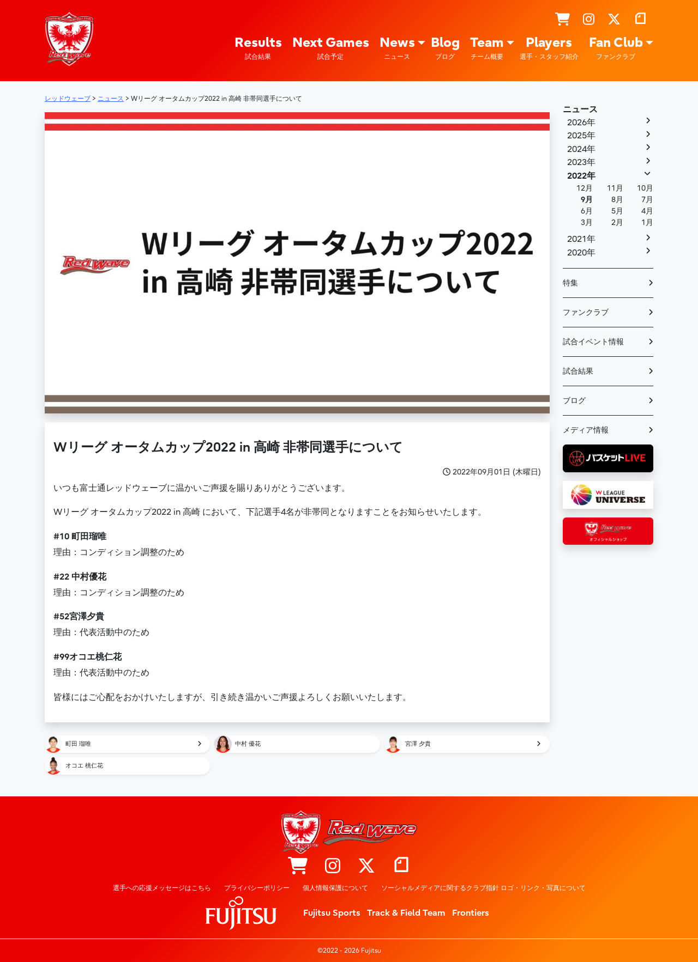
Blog (445, 48)
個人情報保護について (335, 888)
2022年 (581, 176)
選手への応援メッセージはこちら (162, 888)
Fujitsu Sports (331, 913)
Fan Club (616, 48)
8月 (617, 199)
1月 (647, 222)
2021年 (581, 239)
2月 (617, 222)
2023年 (581, 162)
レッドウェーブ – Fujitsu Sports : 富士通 (69, 38)
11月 (615, 188)
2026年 (581, 122)
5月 (617, 211)
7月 (647, 199)
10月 (645, 188)
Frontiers (470, 913)
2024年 (581, 149)
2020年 (581, 253)
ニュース (580, 109)
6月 (587, 211)
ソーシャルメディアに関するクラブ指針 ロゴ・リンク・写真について (483, 888)
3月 (587, 222)
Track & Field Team (406, 913)
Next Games (330, 48)
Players (549, 48)
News (397, 48)
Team (487, 48)
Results (258, 48)
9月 (587, 199)
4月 (647, 211)
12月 (584, 188)
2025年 (581, 136)
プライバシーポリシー (257, 888)
